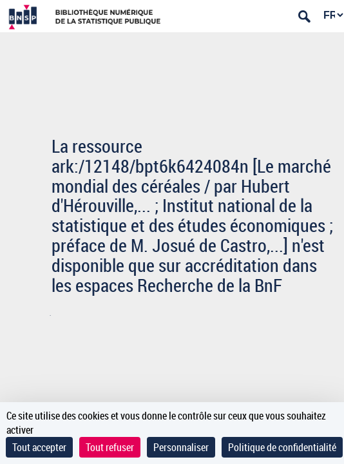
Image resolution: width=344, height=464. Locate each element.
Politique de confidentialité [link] (282, 447)
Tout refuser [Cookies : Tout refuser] (110, 447)
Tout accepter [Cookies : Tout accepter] (39, 447)
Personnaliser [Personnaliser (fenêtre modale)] (181, 447)
